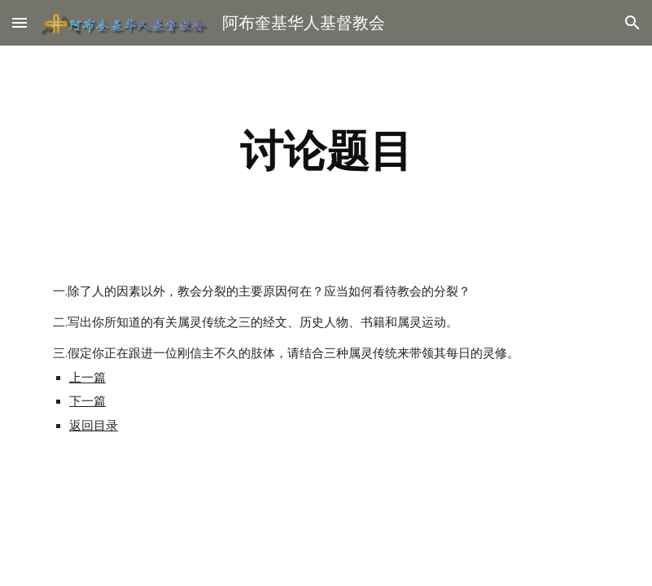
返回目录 (93, 425)
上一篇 (87, 377)
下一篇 (87, 401)
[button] (19, 22)
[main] (326, 151)
